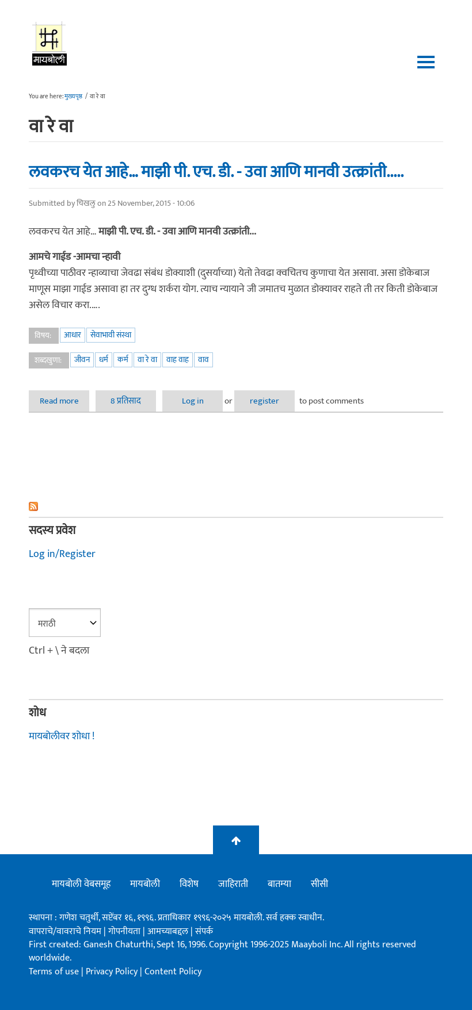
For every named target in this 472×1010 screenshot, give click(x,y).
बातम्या (279, 884)
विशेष (189, 884)
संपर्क (204, 931)
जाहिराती (233, 884)
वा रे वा (147, 359)
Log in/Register (62, 554)
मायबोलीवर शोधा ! (61, 736)
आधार (72, 334)
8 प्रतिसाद (126, 401)
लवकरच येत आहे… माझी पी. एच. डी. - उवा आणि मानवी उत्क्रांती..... (216, 172)
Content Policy (172, 972)
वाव (203, 359)
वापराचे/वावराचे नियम (65, 931)
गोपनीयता (125, 931)
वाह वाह (177, 359)
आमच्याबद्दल (169, 931)
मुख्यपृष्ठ (73, 96)
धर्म (103, 359)
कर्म (122, 359)
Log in (193, 401)
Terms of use (54, 972)
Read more (65, 401)
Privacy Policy (113, 972)
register (264, 401)
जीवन (82, 359)
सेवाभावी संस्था (110, 334)
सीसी (319, 884)
